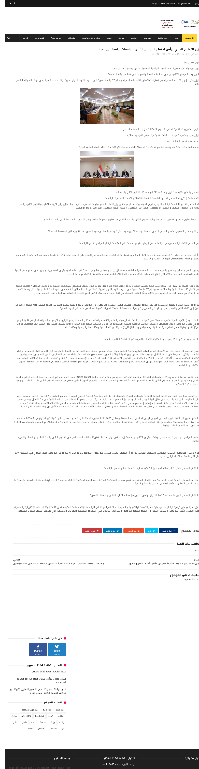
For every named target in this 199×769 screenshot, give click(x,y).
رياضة (119, 38)
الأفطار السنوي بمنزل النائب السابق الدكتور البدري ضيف (94, 747)
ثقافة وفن (54, 38)
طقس (19, 133)
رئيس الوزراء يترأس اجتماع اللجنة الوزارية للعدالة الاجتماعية (36, 92)
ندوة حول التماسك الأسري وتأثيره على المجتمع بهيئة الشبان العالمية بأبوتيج (92, 732)
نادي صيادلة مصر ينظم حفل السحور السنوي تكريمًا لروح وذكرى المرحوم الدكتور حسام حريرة (32, 102)
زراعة (24, 38)
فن (58, 140)
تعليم (149, 62)
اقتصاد (132, 38)
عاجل (174, 38)
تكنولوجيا (37, 38)
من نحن (193, 3)
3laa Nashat (135, 764)
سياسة (146, 38)
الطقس (56, 127)
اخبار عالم (55, 121)
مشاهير (36, 140)
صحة (108, 38)
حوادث (9, 127)
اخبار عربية (42, 121)
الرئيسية (188, 38)
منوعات (70, 38)
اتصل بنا (150, 3)
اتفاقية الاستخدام (163, 3)
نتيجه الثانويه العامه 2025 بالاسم (44, 83)
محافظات (161, 38)
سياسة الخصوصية (180, 3)
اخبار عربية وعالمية (90, 38)
